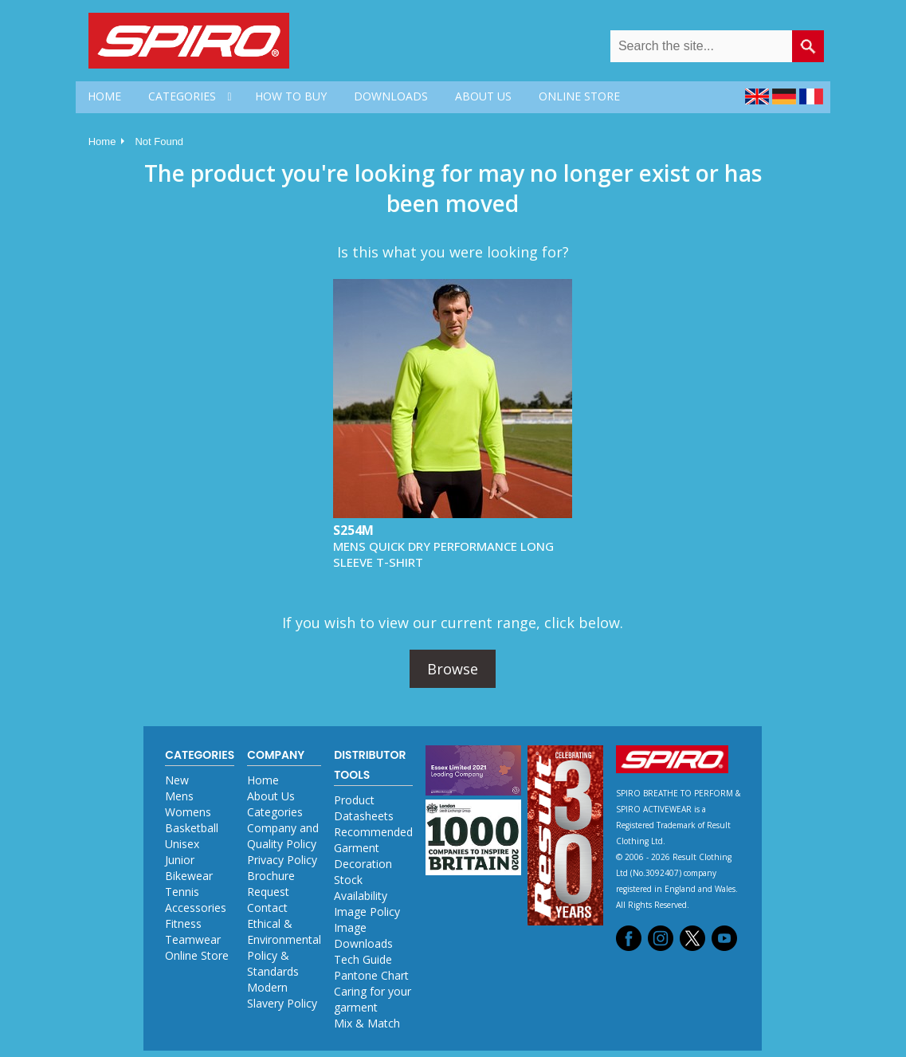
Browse (452, 668)
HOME (104, 96)
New (177, 780)
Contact (267, 907)
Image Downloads (363, 935)
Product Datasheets (364, 807)
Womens (188, 811)
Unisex (182, 843)
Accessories (195, 907)
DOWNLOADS (391, 96)
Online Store (197, 955)
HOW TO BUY (291, 96)
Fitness (183, 923)
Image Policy (367, 911)
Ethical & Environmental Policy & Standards (284, 947)
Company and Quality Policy (283, 835)
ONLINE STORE (579, 96)
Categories (275, 811)
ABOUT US (483, 96)
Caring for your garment (372, 999)
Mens (179, 796)
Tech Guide (363, 959)
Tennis (182, 891)
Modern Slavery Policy (282, 995)
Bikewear (189, 875)
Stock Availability (360, 887)
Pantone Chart (371, 975)
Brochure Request (271, 883)
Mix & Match (367, 1023)
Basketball (191, 827)
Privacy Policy (282, 859)
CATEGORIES (182, 96)
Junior (179, 859)
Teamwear (193, 939)
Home (102, 141)
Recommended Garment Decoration (373, 847)
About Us (271, 796)
